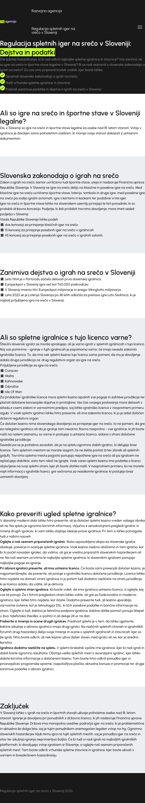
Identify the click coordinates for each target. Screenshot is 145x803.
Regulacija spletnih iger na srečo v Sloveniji (53, 30)
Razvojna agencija (47, 11)
